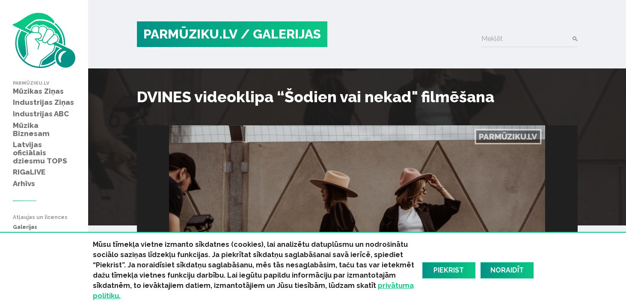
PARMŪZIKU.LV (190, 34)
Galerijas (25, 227)
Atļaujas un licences (40, 217)
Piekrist (448, 270)
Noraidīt (507, 270)
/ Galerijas (280, 34)
